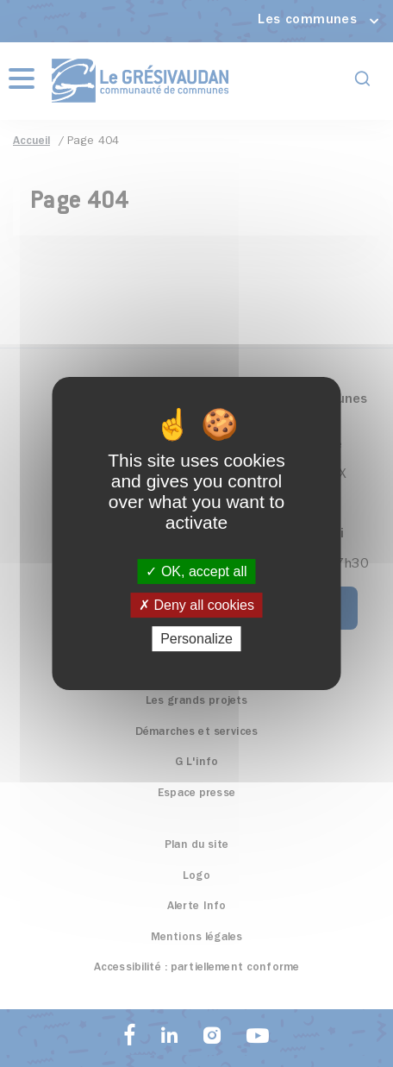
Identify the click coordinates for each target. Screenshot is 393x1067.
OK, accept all (196, 571)
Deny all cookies (196, 605)
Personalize (196, 638)
